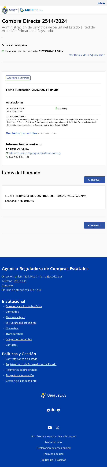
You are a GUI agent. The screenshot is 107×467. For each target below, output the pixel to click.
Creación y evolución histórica (24, 306)
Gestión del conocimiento (21, 381)
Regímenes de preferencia (21, 370)
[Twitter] (57, 427)
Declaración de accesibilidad (54, 448)
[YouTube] (50, 427)
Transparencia (14, 334)
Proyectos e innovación (20, 375)
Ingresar (96, 179)
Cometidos (12, 311)
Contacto (7, 285)
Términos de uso (53, 454)
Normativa (12, 328)
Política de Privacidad (53, 460)
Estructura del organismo (21, 323)
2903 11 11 (20, 281)
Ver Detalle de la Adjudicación (87, 55)
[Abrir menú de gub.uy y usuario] (99, 3)
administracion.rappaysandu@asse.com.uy (35, 153)
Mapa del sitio (53, 442)
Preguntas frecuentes (19, 339)
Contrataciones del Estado (21, 359)
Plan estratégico (15, 317)
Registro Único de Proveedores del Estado (31, 364)
